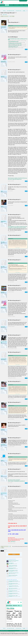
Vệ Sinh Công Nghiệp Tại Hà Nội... (13, 570)
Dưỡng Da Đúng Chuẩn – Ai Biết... (13, 595)
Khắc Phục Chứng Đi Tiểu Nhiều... (13, 575)
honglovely (3, 429)
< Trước (2, 16)
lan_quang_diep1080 (4, 342)
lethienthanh (3, 326)
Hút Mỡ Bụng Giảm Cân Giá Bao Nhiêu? (15, 43)
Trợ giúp (26, 630)
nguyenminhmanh (3, 493)
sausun (2, 206)
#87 (26, 256)
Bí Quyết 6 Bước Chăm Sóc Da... (13, 590)
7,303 (6, 463)
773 (6, 32)
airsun (9, 573)
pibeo (2, 191)
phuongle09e (10, 581)
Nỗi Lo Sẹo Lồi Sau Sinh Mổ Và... (13, 588)
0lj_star (2, 460)
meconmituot (3, 444)
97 (6, 448)
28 (6, 331)
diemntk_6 (13, 42)
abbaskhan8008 (11, 568)
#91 (26, 326)
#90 (26, 316)
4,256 (6, 295)
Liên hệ (24, 630)
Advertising (20, 630)
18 (6, 247)
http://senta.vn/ (13, 541)
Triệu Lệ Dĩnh (10, 563)
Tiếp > (13, 16)
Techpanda (10, 586)
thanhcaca (2, 76)
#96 (26, 428)
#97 (26, 446)
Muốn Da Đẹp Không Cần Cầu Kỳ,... (13, 583)
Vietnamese (6, 630)
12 (6, 224)
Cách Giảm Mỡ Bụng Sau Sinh (13, 41)
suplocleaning (10, 566)
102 (6, 270)
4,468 (6, 64)
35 (6, 432)
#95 (26, 419)
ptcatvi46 (10, 561)
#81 (26, 49)
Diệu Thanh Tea (14, 40)
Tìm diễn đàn (2, 6)
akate (2, 475)
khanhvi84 (2, 292)
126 (6, 194)
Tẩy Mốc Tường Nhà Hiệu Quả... (13, 565)
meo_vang (9, 256)
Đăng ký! (14, 554)
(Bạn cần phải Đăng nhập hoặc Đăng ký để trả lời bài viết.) (19, 546)
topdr (12, 47)
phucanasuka (14, 44)
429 (6, 391)
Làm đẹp (24, 40)
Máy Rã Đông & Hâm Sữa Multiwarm (13, 560)
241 (6, 209)
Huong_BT (2, 388)
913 (6, 465)
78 (6, 79)
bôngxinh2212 (3, 61)
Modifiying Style (3, 630)
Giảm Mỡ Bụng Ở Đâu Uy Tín (13, 46)
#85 (26, 205)
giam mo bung (5, 14)
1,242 (6, 30)
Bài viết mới (7, 6)
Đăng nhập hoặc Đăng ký (23, 0)
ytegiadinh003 (3, 221)
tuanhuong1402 (3, 26)
